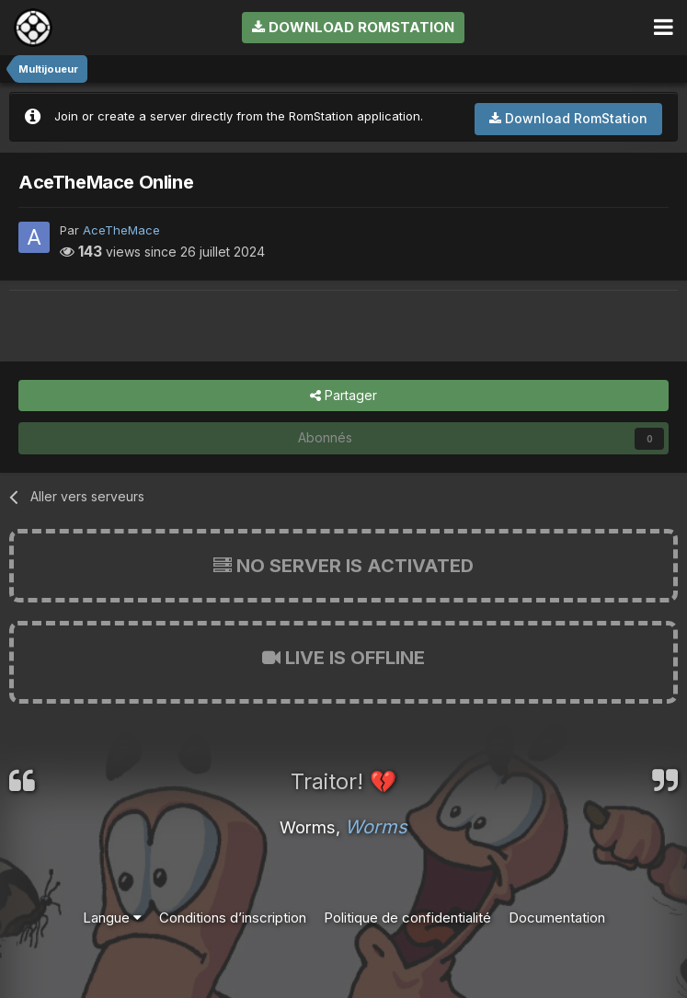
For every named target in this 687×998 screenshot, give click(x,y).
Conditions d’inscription (232, 917)
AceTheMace (121, 230)
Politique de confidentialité (407, 917)
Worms (376, 827)
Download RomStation (353, 27)
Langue (112, 917)
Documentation (557, 917)
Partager (343, 396)
